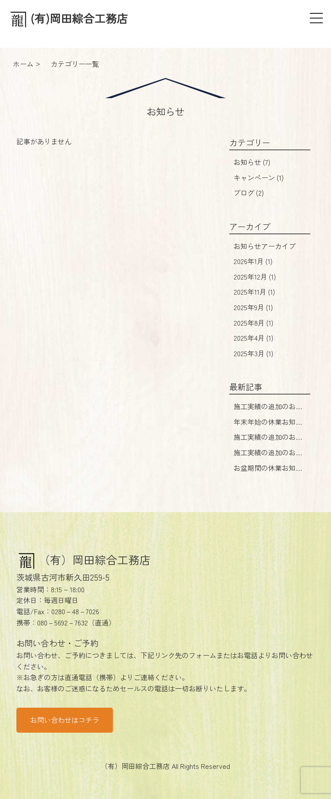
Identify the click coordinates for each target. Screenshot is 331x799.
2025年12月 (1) (255, 276)
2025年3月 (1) (253, 353)
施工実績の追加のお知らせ (268, 412)
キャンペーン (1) (259, 177)
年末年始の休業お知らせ (268, 427)
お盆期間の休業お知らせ (268, 473)
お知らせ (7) (252, 162)
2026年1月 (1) (253, 261)
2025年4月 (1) (253, 338)
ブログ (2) (249, 192)
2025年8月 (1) (253, 322)
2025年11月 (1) (254, 291)
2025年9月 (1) (253, 307)
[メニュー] (316, 18)
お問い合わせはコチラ (64, 720)
